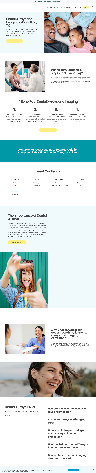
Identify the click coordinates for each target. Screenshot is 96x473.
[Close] (93, 469)
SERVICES (56, 7)
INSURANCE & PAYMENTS (66, 7)
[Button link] (86, 7)
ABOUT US (77, 7)
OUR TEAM (49, 7)
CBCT (80, 80)
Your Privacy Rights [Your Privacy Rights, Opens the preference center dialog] (73, 470)
